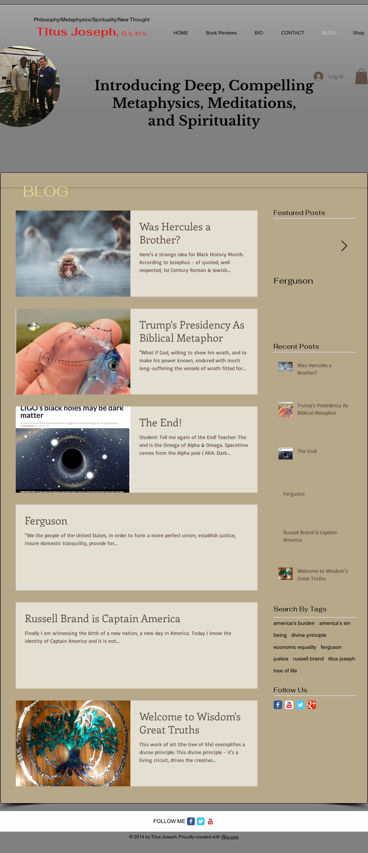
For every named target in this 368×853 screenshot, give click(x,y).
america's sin (334, 623)
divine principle (308, 635)
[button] (361, 76)
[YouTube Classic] (289, 705)
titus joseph (341, 659)
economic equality (295, 647)
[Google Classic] (311, 705)
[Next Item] (344, 246)
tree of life (285, 671)
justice (281, 659)
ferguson (331, 647)
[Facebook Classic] (278, 705)
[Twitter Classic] (300, 705)
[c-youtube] (210, 821)
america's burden (294, 623)
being (280, 635)
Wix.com (230, 837)
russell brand (308, 659)
